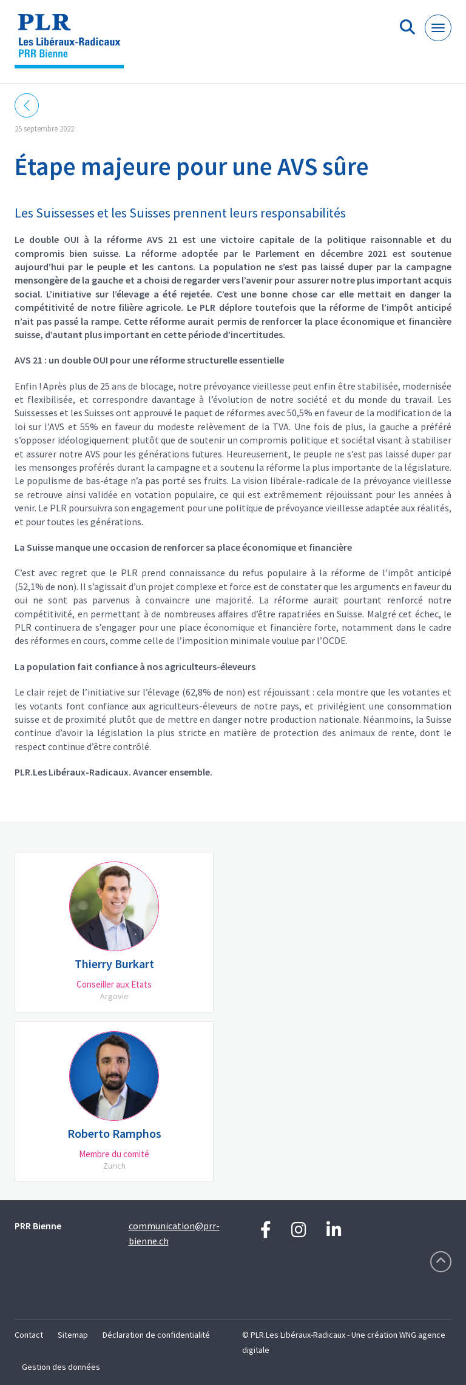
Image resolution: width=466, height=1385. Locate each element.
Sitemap (73, 1334)
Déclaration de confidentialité (156, 1334)
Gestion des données (61, 1366)
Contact (29, 1334)
